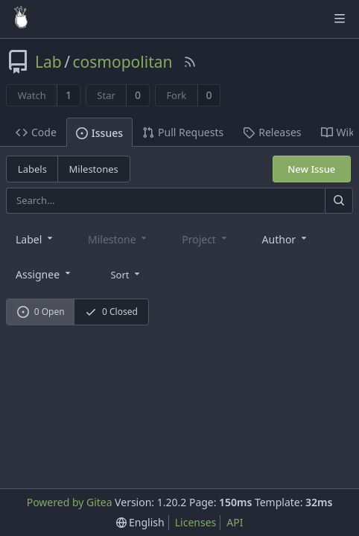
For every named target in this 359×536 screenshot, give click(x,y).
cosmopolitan (123, 61)
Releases (272, 132)
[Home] (21, 18)
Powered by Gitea (69, 502)
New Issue (311, 169)
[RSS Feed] (190, 61)
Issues (99, 133)
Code (36, 132)
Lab (48, 61)
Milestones (93, 169)
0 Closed (111, 311)
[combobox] (35, 238)
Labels (32, 169)
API (234, 522)
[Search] (339, 201)
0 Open (41, 311)
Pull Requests (182, 132)
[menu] (126, 273)
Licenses (196, 522)
